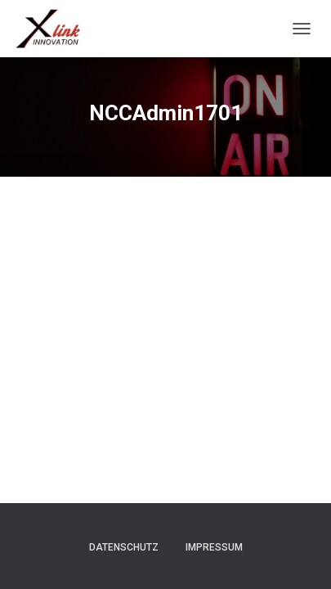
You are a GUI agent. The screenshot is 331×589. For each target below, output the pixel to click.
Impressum (214, 547)
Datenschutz (124, 547)
